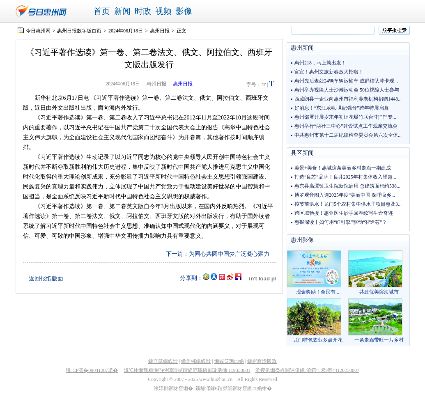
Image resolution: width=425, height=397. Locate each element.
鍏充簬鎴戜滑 (163, 361)
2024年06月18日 (125, 31)
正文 (181, 31)
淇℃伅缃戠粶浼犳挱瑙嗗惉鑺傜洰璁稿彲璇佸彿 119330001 (187, 370)
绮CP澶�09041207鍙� (92, 370)
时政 (143, 11)
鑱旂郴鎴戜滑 (196, 361)
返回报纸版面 (46, 278)
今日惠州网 (38, 31)
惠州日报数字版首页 (79, 31)
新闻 (122, 11)
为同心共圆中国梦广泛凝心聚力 (229, 254)
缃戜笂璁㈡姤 (229, 361)
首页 (102, 11)
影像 (184, 11)
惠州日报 (160, 31)
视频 (163, 11)
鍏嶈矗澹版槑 (262, 361)
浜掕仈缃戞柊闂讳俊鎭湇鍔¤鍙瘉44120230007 (307, 370)
